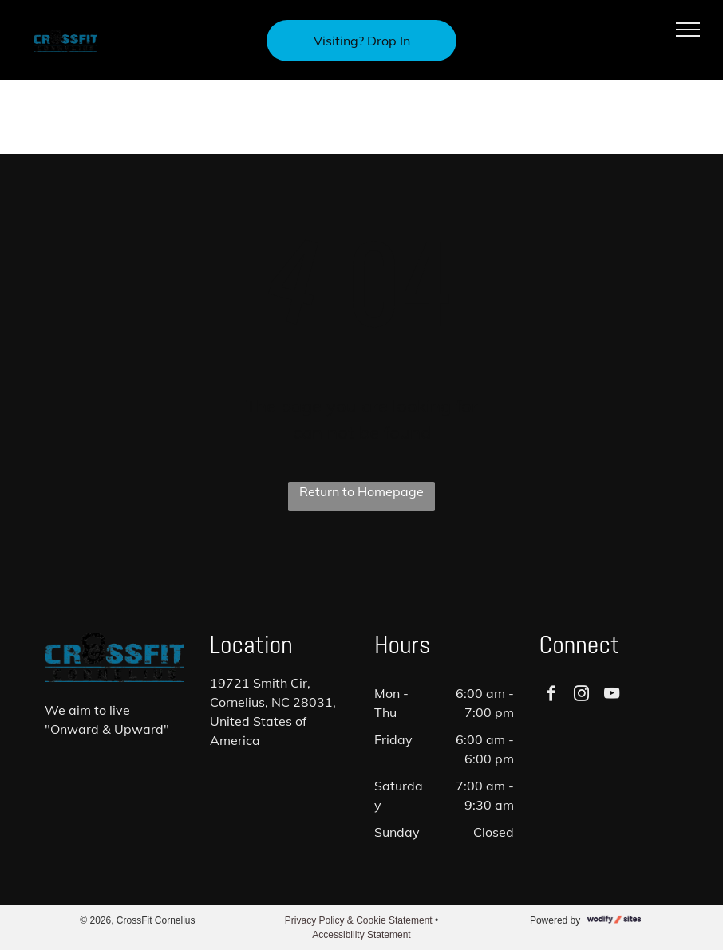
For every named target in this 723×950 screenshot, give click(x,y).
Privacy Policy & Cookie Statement (359, 920)
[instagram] (581, 695)
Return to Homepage (361, 491)
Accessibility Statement (361, 934)
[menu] (688, 29)
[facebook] (551, 695)
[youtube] (611, 695)
